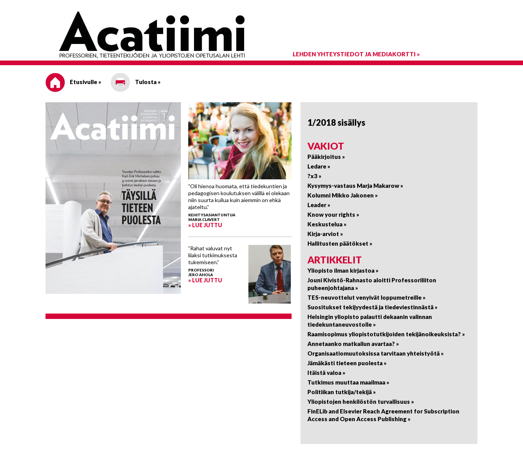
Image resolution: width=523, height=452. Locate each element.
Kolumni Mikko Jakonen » (342, 195)
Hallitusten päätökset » (339, 243)
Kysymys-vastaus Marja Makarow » (355, 185)
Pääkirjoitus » (326, 156)
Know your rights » (333, 214)
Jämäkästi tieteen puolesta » (346, 362)
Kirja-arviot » (325, 233)
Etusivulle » (73, 81)
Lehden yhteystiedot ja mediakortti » (356, 54)
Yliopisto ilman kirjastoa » (342, 270)
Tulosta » (135, 81)
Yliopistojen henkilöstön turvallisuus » (360, 401)
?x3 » (314, 175)
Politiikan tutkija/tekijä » (341, 391)
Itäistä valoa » (326, 372)
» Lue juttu (205, 225)
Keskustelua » (326, 224)
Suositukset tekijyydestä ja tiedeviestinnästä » (372, 307)
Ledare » (318, 166)
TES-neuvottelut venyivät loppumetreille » (366, 297)
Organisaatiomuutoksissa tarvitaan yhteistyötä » (375, 353)
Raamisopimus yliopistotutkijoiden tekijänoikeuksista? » (386, 334)
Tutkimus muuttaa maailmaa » (348, 382)
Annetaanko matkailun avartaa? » (353, 343)
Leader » (318, 204)
